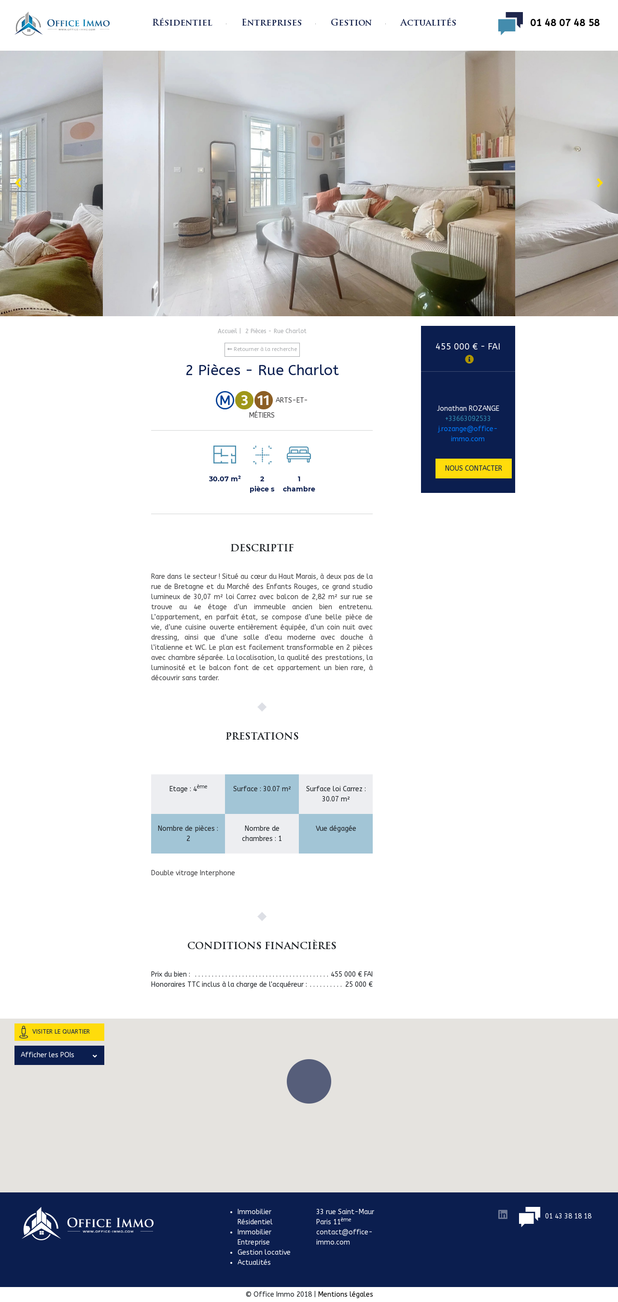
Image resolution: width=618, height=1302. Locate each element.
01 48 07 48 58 (549, 23)
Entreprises (271, 23)
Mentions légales (345, 1294)
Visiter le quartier (54, 1032)
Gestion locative (264, 1252)
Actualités (428, 23)
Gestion (351, 23)
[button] (309, 1081)
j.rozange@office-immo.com (468, 434)
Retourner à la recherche (262, 349)
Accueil (227, 331)
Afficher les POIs (59, 1055)
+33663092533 (468, 419)
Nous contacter (473, 468)
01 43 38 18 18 (555, 1216)
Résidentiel (182, 23)
